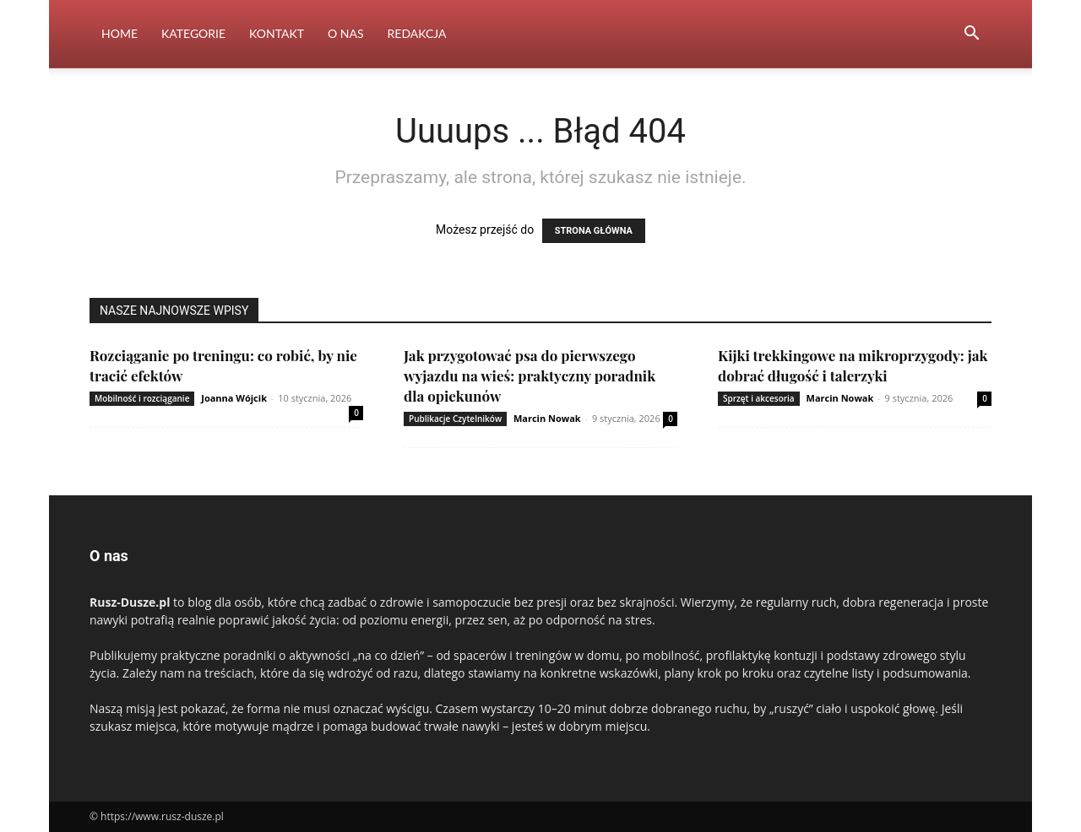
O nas (346, 33)
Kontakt (276, 33)
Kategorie (193, 33)
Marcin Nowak (547, 418)
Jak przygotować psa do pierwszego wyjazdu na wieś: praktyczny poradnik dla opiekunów (529, 375)
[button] (971, 35)
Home (119, 33)
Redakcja (417, 33)
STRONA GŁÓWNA (594, 230)
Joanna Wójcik (234, 398)
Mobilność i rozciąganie (142, 398)
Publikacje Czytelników (455, 418)
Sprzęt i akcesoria (759, 398)
